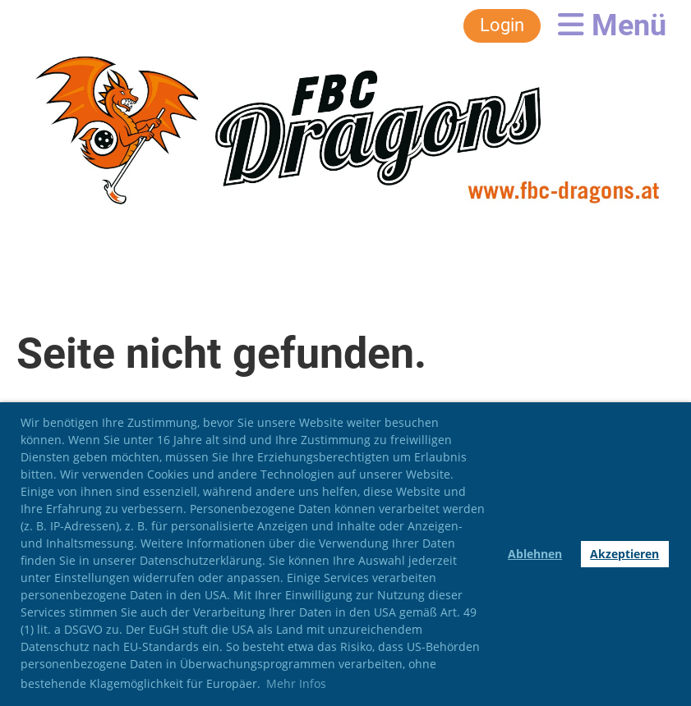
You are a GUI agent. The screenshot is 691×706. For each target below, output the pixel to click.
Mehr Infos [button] (296, 683)
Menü (612, 25)
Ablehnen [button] (535, 554)
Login (502, 25)
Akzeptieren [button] (624, 554)
